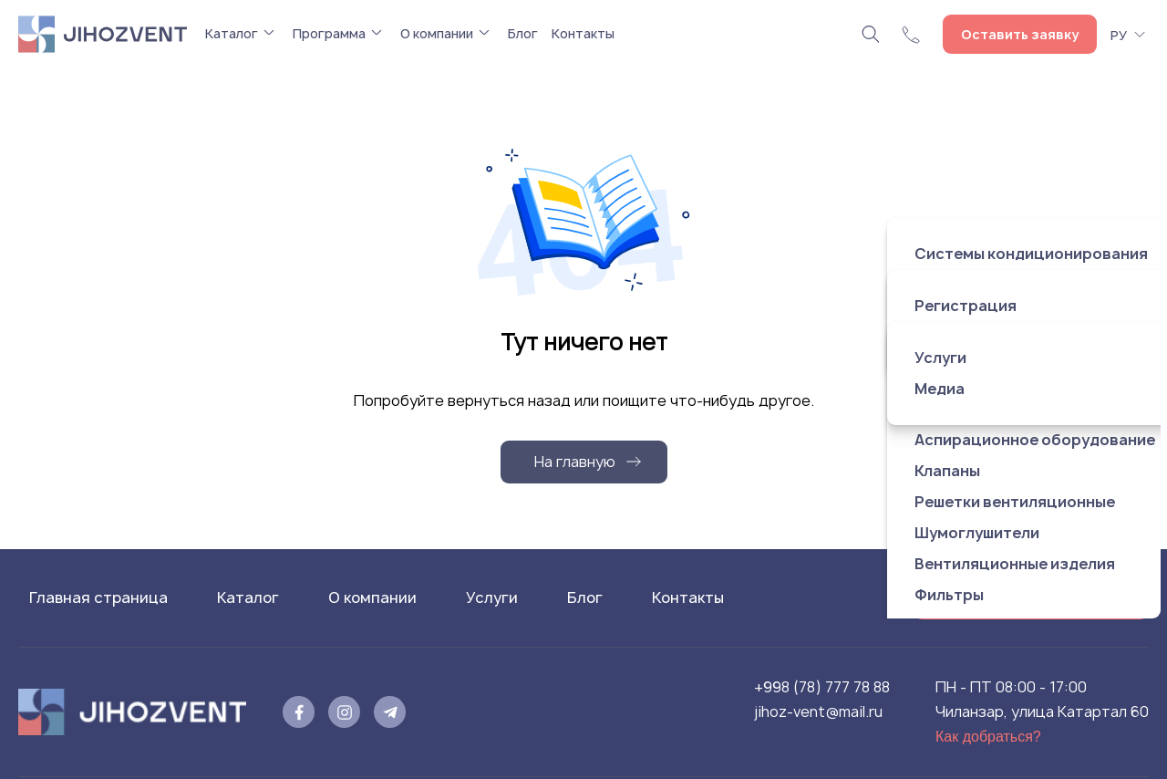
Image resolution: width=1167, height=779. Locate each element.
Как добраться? (988, 736)
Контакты (583, 33)
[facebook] (299, 712)
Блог (523, 33)
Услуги (492, 597)
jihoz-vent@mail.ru (818, 711)
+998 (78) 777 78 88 (822, 687)
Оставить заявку (1020, 34)
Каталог (231, 33)
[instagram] (344, 712)
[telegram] (390, 712)
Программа (329, 33)
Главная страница (98, 597)
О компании (436, 33)
